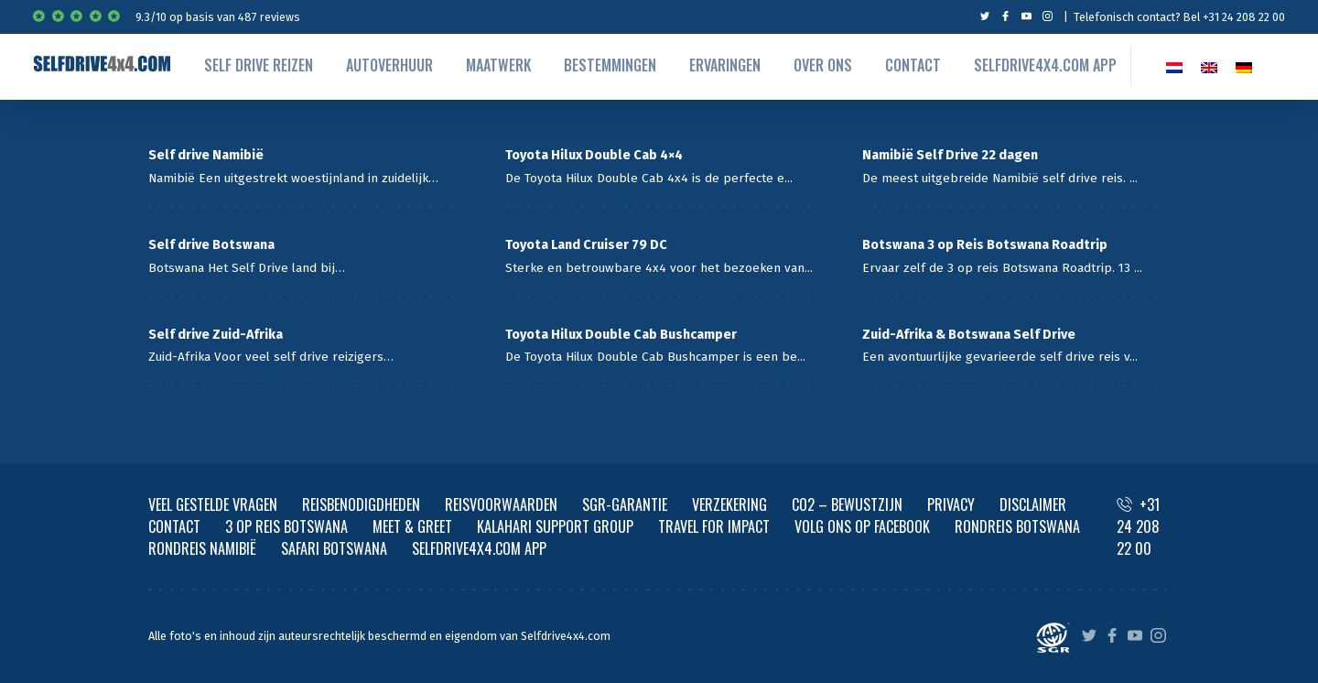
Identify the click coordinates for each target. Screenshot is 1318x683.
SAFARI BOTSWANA (334, 548)
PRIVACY (951, 504)
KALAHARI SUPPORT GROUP (555, 526)
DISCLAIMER (1032, 504)
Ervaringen (725, 65)
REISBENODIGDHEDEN (361, 504)
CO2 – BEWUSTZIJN (847, 504)
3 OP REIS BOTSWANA (286, 526)
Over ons (823, 65)
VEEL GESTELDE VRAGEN (212, 504)
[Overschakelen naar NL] (1174, 65)
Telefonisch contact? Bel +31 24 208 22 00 (1179, 17)
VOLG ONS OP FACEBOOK (862, 526)
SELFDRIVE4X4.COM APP (479, 548)
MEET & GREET (412, 526)
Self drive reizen (258, 65)
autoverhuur (389, 65)
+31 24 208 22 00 (1138, 526)
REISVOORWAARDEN (501, 504)
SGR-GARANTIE (624, 504)
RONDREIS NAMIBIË (202, 548)
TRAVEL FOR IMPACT (714, 526)
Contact (913, 65)
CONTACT (174, 526)
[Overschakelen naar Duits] (1243, 65)
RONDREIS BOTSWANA (1017, 526)
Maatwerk (498, 65)
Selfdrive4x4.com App (1045, 65)
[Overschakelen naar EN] (1209, 65)
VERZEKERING (729, 504)
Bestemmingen (610, 65)
